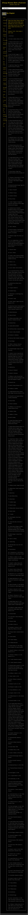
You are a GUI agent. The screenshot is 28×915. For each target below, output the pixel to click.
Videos (4, 91)
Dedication (5, 20)
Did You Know (4, 63)
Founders (5, 23)
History (4, 76)
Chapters (4, 25)
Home (4, 17)
